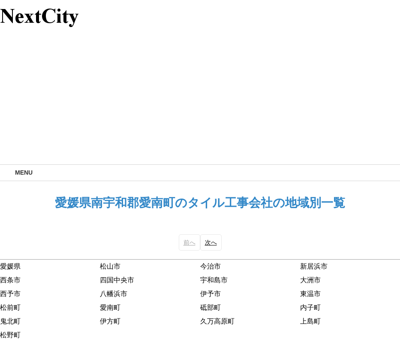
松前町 (10, 307)
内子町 (310, 307)
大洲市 (310, 280)
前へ (189, 242)
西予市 (10, 293)
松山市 (110, 266)
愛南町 (110, 307)
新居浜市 (314, 266)
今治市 (210, 266)
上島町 (310, 321)
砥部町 (210, 307)
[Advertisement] (200, 100)
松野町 (10, 335)
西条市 (10, 280)
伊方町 (110, 321)
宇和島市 (214, 280)
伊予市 (210, 293)
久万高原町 (217, 321)
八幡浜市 (113, 293)
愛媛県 (10, 266)
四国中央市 (117, 280)
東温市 (310, 293)
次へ (211, 242)
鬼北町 (10, 321)
